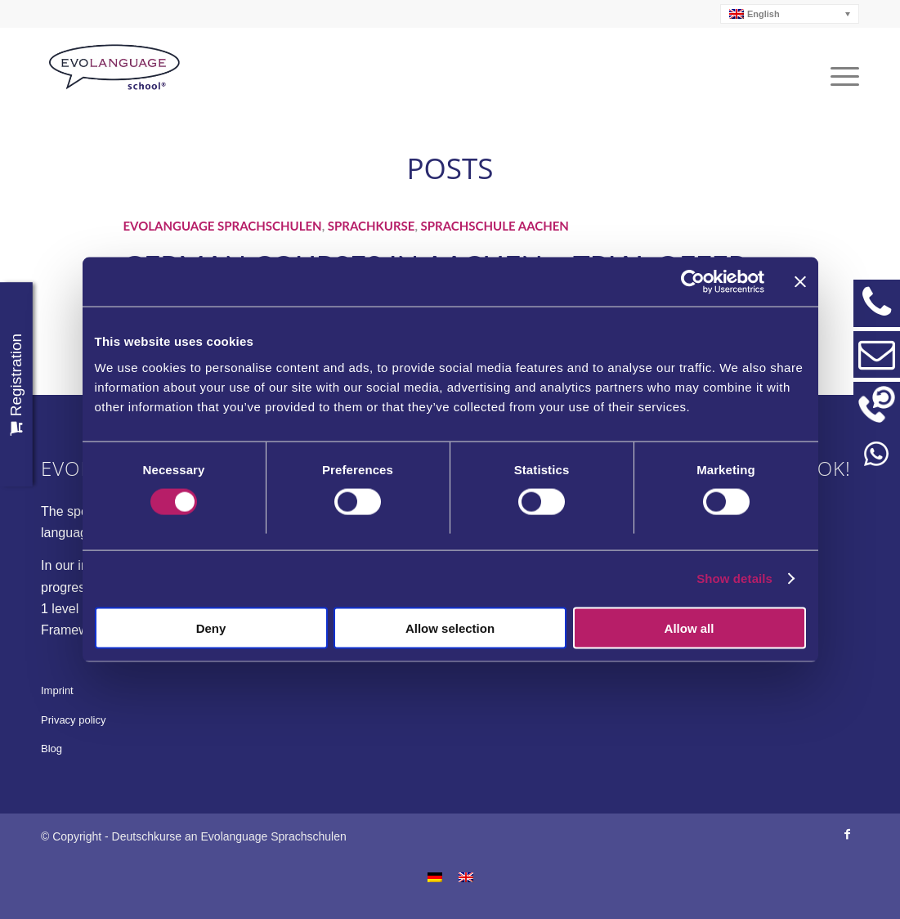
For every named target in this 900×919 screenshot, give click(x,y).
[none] (790, 14)
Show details (734, 578)
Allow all (689, 627)
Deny (211, 627)
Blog (51, 748)
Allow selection (450, 627)
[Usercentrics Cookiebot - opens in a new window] (692, 282)
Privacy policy (73, 720)
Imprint (57, 690)
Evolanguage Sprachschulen (222, 225)
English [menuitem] (763, 14)
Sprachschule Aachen (495, 225)
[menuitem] (790, 14)
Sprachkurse (371, 225)
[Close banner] (800, 282)
